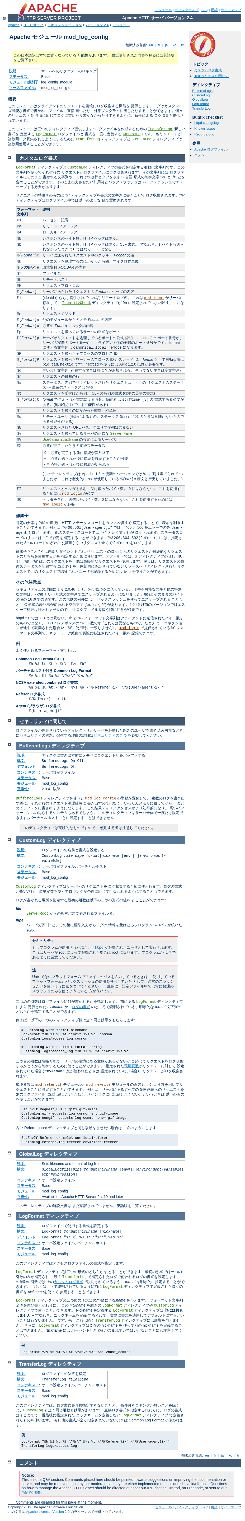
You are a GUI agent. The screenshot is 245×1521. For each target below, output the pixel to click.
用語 (214, 10)
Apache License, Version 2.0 (48, 1512)
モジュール (163, 10)
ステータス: (19, 76)
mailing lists (31, 1492)
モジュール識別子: (24, 82)
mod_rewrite (98, 1085)
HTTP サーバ (33, 25)
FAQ (204, 10)
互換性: (23, 789)
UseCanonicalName (60, 440)
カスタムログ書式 (208, 70)
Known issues (204, 128)
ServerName (121, 434)
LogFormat (46, 134)
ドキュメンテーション (65, 25)
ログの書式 (81, 1007)
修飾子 (22, 515)
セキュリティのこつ (110, 735)
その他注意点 (28, 582)
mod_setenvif (48, 1085)
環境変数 (131, 1066)
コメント (201, 155)
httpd (97, 948)
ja (166, 45)
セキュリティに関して (211, 76)
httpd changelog (206, 123)
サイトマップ (231, 10)
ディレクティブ (187, 10)
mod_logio (72, 494)
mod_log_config (100, 798)
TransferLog (160, 129)
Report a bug (204, 134)
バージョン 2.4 (97, 25)
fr (159, 45)
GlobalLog (200, 99)
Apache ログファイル (211, 149)
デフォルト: (27, 766)
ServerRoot (37, 913)
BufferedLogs (202, 91)
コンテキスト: (28, 772)
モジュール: (27, 783)
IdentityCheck (76, 303)
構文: (21, 761)
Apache (14, 25)
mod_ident (154, 298)
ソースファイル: (22, 88)
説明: (13, 71)
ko (174, 45)
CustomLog (133, 134)
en (151, 45)
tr (182, 45)
